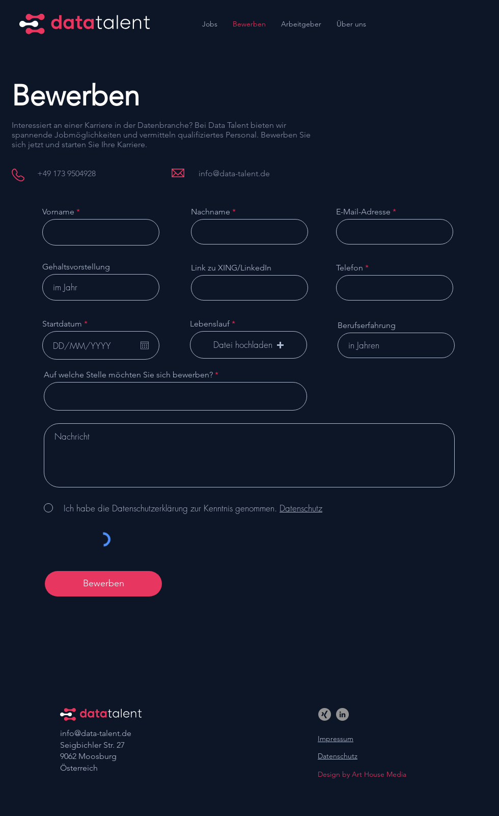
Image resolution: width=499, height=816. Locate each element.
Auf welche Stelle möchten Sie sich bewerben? (128, 375)
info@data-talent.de (95, 733)
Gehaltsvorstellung (76, 267)
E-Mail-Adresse (363, 212)
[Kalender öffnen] (145, 345)
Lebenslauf (210, 324)
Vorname (58, 212)
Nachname (210, 212)
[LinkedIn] (342, 714)
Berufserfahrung (367, 325)
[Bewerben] (103, 583)
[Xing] (324, 714)
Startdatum (67, 324)
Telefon (349, 268)
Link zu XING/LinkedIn (231, 268)
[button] (248, 345)
